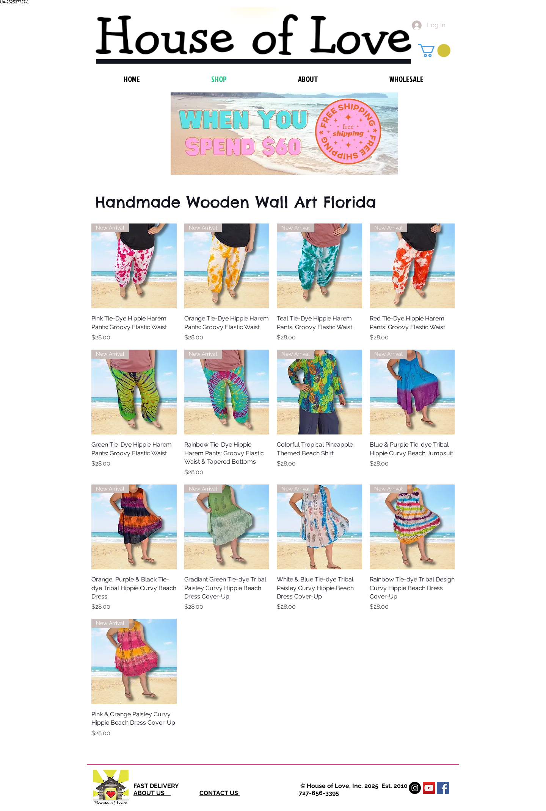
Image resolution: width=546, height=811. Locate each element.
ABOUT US (152, 793)
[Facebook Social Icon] (443, 788)
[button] (434, 50)
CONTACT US (219, 793)
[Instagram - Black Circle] (415, 788)
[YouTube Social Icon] (429, 788)
